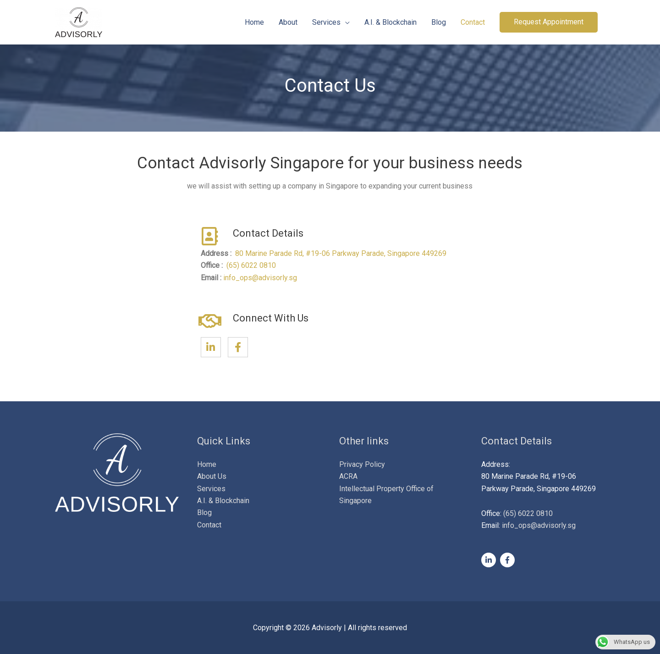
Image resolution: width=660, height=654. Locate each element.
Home (254, 22)
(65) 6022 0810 (251, 265)
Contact (473, 22)
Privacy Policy (362, 464)
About (288, 22)
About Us (211, 476)
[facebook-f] (508, 560)
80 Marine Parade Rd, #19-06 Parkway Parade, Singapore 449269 (341, 253)
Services (326, 22)
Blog (438, 22)
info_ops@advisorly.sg (260, 277)
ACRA (348, 476)
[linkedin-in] (489, 560)
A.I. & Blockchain (390, 22)
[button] (549, 22)
